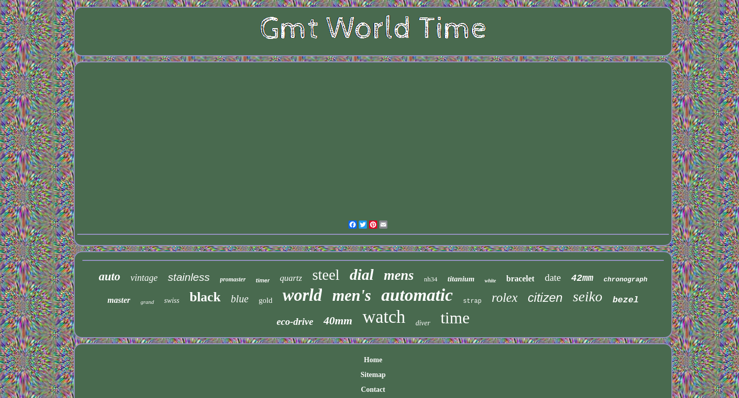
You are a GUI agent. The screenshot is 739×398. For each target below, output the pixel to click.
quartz (291, 278)
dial (362, 274)
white (490, 280)
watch (383, 317)
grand (147, 302)
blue (239, 298)
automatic (417, 294)
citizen (545, 297)
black (205, 297)
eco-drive (294, 321)
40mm (337, 320)
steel (325, 275)
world (302, 295)
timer (263, 280)
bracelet (520, 278)
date (553, 277)
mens (399, 275)
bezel (626, 300)
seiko (587, 296)
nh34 (431, 279)
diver (423, 323)
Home (373, 360)
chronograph (625, 279)
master (118, 300)
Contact (373, 389)
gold (266, 300)
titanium (461, 279)
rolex (504, 297)
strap (472, 301)
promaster (233, 279)
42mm (582, 278)
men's (351, 295)
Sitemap (373, 375)
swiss (172, 300)
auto (109, 276)
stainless (189, 277)
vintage (144, 278)
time (455, 317)
